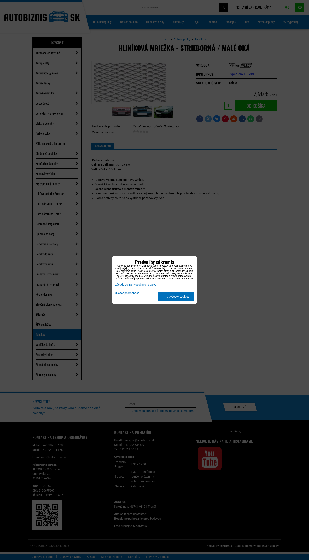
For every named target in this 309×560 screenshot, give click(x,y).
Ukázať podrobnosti (127, 293)
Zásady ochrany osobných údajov (135, 284)
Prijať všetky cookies (176, 296)
